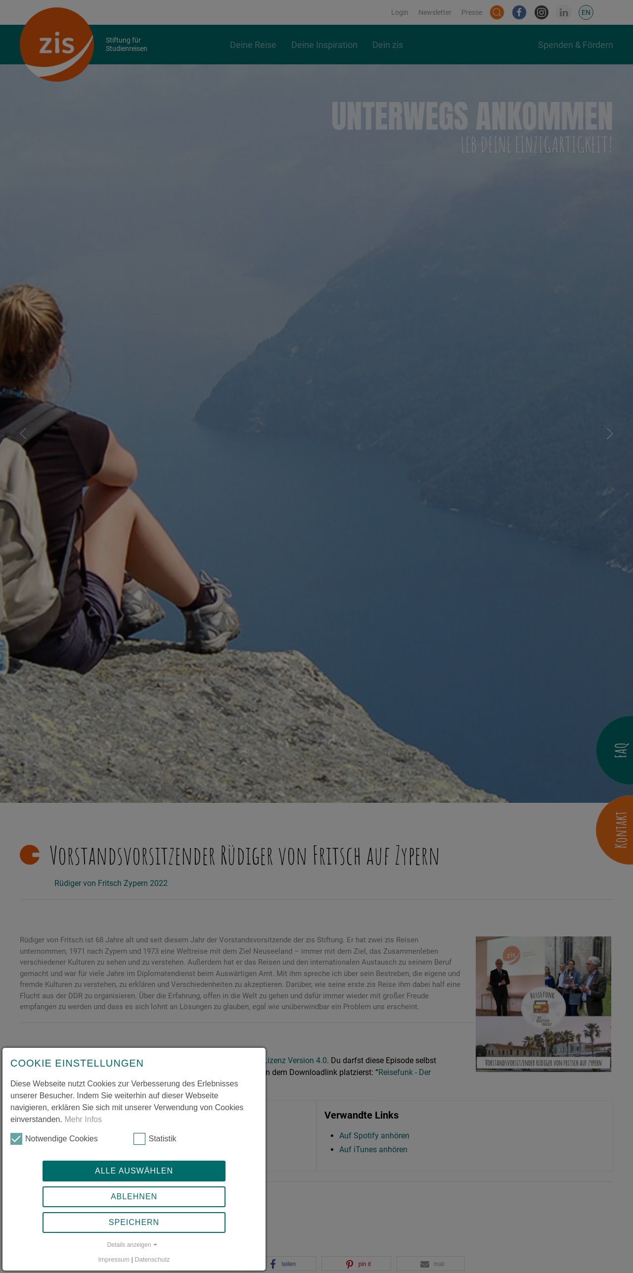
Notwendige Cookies (54, 1139)
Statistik (155, 1139)
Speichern (134, 1222)
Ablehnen (134, 1196)
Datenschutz (152, 1259)
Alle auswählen (134, 1171)
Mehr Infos (83, 1119)
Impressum (114, 1259)
